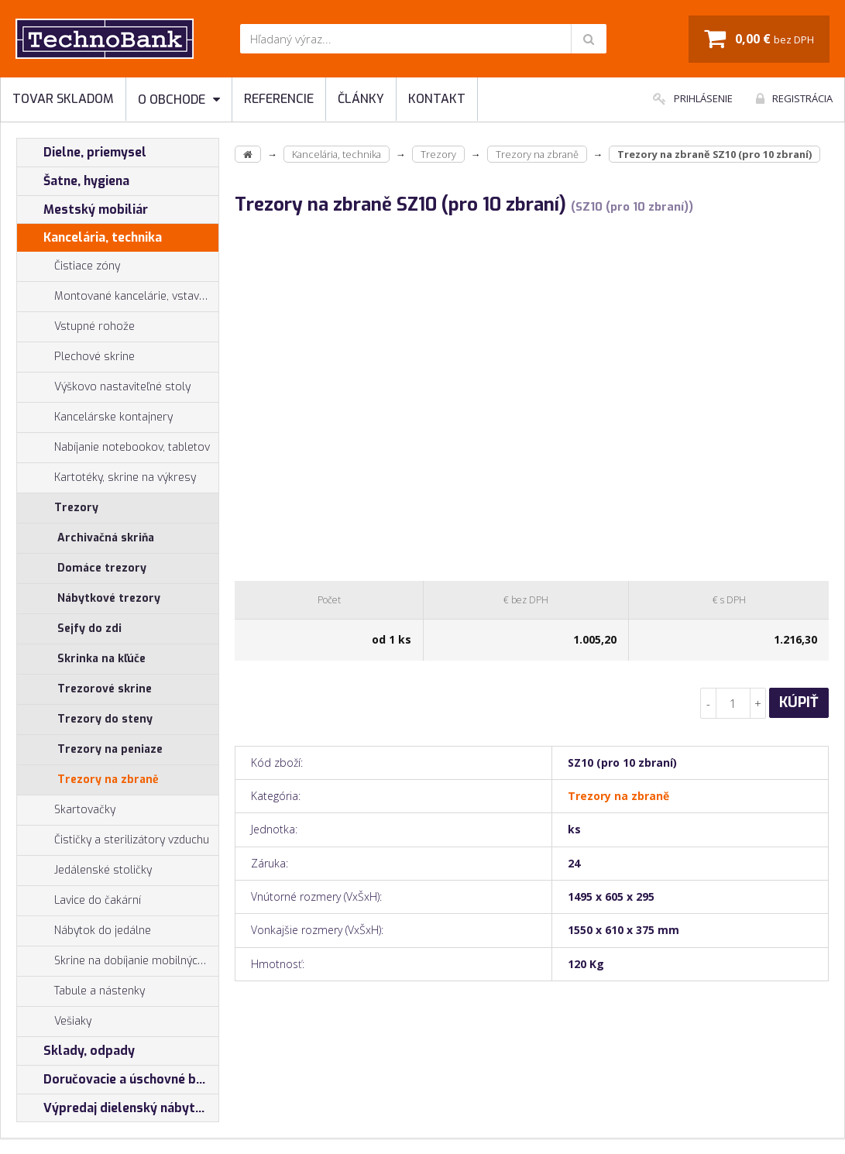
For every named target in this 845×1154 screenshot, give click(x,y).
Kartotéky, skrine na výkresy (106, 478)
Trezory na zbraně (108, 779)
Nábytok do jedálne (84, 931)
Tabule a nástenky (81, 991)
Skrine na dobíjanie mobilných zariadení (117, 961)
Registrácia (794, 98)
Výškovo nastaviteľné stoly (104, 387)
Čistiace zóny (68, 266)
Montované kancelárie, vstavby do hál (117, 296)
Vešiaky (54, 1021)
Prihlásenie (693, 98)
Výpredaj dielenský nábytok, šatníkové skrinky (117, 1108)
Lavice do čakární (79, 900)
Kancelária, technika (89, 238)
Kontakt (436, 99)
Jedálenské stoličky (84, 870)
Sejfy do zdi (89, 628)
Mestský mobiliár (82, 210)
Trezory (57, 508)
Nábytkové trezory (108, 598)
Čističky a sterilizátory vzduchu (113, 840)
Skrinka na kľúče (101, 658)
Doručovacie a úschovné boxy (117, 1080)
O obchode (179, 99)
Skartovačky (66, 810)
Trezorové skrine (104, 689)
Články (361, 99)
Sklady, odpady (76, 1051)
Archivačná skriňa (105, 538)
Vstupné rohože (76, 327)
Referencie (279, 99)
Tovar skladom (63, 99)
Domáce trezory (101, 568)
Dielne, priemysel (81, 153)
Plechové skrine (76, 357)
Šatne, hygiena (73, 181)
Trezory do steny (105, 719)
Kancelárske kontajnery (95, 417)
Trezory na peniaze (110, 749)
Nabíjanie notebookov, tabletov (113, 447)
